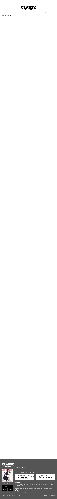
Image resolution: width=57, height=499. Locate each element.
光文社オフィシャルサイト (47, 471)
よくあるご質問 (35, 471)
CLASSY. (19, 484)
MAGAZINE (51, 12)
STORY (25, 484)
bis (34, 484)
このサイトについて (6, 495)
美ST (32, 484)
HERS (27, 484)
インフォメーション (19, 471)
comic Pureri (18, 485)
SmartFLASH (47, 484)
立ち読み (4, 489)
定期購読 (10, 489)
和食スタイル (38, 484)
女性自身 (42, 484)
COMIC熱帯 (51, 484)
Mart (30, 484)
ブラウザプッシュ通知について (29, 472)
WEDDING (22, 12)
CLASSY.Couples (43, 12)
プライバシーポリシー (13, 495)
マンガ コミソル (23, 485)
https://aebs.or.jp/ (23, 492)
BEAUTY (10, 12)
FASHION (5, 12)
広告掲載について (29, 471)
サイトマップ (20, 495)
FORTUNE (28, 12)
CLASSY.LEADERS (35, 12)
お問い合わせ (40, 471)
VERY (21, 484)
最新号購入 (7, 486)
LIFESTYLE (16, 12)
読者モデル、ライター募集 (20, 472)
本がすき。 (28, 485)
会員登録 (24, 471)
